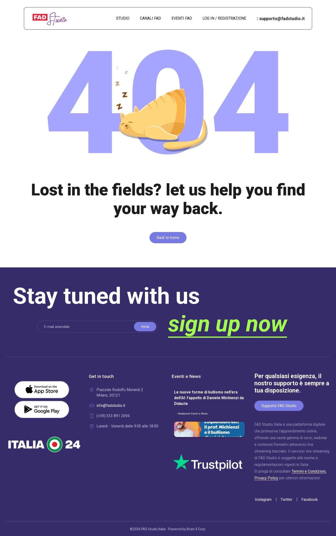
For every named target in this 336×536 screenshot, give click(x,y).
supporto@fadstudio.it (281, 18)
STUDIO (122, 18)
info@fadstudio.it (110, 405)
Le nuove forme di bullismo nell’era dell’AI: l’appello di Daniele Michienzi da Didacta (209, 398)
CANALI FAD (150, 18)
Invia (145, 326)
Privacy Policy (266, 478)
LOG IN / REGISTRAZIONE (224, 18)
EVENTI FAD (181, 18)
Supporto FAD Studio (278, 405)
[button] (168, 237)
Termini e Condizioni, (309, 471)
